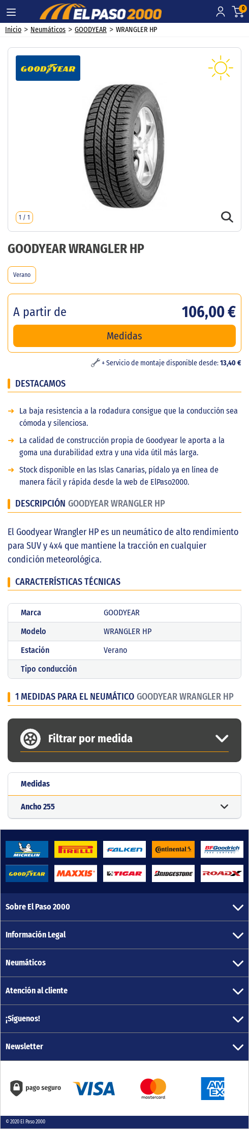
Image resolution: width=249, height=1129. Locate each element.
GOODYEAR (91, 29)
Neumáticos (48, 29)
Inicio (13, 29)
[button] (124, 807)
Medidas (124, 336)
